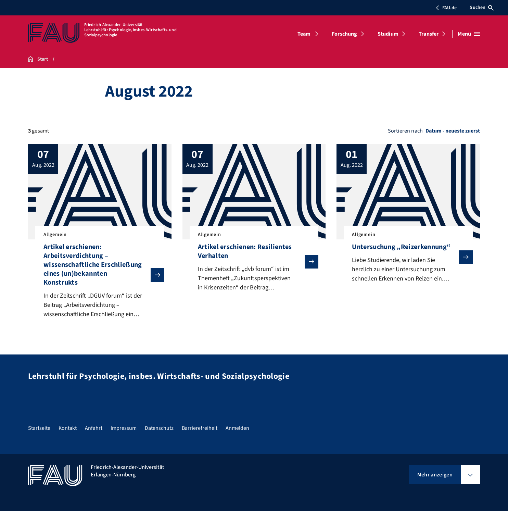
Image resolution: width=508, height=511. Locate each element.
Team (304, 34)
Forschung (344, 34)
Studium (388, 34)
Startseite (39, 428)
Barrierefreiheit (199, 428)
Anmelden (237, 428)
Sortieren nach (405, 131)
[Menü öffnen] (469, 33)
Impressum (124, 428)
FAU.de (446, 7)
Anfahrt (93, 428)
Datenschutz (159, 428)
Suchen (482, 7)
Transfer (429, 34)
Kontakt (68, 428)
